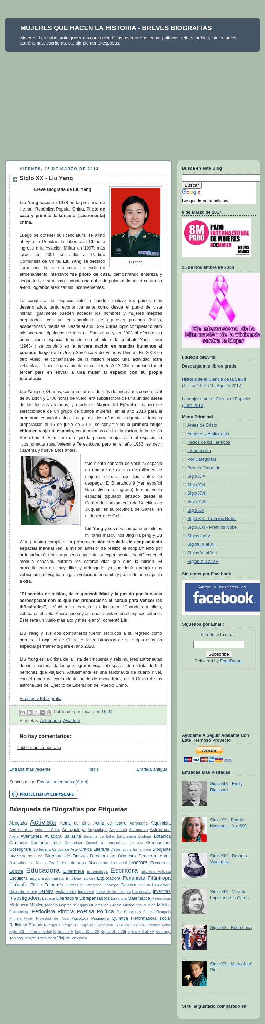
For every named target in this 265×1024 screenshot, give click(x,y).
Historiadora (65, 891)
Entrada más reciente (30, 769)
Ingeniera (86, 891)
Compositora (158, 842)
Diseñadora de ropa (67, 863)
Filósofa (18, 884)
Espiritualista (53, 878)
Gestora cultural (137, 884)
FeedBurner (231, 661)
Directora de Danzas (66, 856)
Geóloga (111, 885)
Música (149, 905)
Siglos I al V (63, 932)
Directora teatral (154, 856)
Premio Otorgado (157, 912)
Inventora (162, 891)
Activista (43, 822)
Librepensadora (94, 898)
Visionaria (79, 938)
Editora (16, 871)
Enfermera (73, 871)
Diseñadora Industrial (107, 863)
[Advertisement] (132, 103)
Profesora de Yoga (52, 918)
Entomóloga (97, 871)
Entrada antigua (152, 769)
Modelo (51, 905)
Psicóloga (79, 918)
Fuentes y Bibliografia (40, 698)
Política (105, 911)
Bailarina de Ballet (99, 836)
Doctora (138, 862)
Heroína (46, 891)
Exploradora (108, 878)
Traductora (46, 938)
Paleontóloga (19, 912)
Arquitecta (118, 830)
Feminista (133, 878)
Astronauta (50, 720)
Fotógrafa (54, 884)
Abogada (18, 823)
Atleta (13, 836)
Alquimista (161, 823)
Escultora (18, 878)
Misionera (18, 905)
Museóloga (132, 905)
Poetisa (85, 911)
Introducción (141, 892)
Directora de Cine (25, 856)
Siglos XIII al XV (140, 932)
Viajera (63, 938)
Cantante (18, 842)
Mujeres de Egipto (73, 905)
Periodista (43, 911)
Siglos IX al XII (87, 932)
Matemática (139, 898)
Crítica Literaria (94, 849)
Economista (160, 863)
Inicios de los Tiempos (113, 892)
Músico (164, 905)
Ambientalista (21, 830)
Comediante (95, 843)
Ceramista (73, 843)
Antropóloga (74, 829)
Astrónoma (160, 829)
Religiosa (18, 925)
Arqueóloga (98, 830)
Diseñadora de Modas (27, 863)
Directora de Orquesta (113, 856)
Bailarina (72, 836)
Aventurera (31, 836)
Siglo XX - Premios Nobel (150, 925)
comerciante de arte (125, 843)
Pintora (66, 911)
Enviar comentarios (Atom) (62, 782)
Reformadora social (151, 918)
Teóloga (16, 938)
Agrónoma (139, 823)
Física (36, 884)
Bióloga (144, 836)
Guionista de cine (23, 892)
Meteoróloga (161, 898)
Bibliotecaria (126, 836)
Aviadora (71, 720)
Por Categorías (129, 912)
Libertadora (67, 898)
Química (120, 918)
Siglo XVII (88, 925)
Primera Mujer (21, 918)
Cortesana (42, 849)
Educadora (43, 870)
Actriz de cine (75, 823)
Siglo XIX (56, 925)
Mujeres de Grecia (105, 905)
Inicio (94, 769)
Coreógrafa (20, 849)
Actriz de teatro (109, 823)
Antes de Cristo (47, 830)
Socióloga (163, 932)
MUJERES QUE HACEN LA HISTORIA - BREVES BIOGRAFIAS (116, 27)
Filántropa (159, 878)
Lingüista (118, 898)
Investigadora (25, 898)
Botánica (162, 836)
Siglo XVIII (106, 925)
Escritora (124, 870)
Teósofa (30, 938)
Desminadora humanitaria (131, 849)
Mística (36, 905)
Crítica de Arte (65, 849)
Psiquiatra (100, 918)
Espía (35, 878)
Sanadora (38, 925)
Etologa (89, 878)
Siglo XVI (72, 925)
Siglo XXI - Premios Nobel (30, 932)
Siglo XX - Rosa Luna (231, 927)
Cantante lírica (45, 842)
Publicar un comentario (39, 747)
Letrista (48, 898)
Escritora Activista (156, 872)
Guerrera (163, 885)
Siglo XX (122, 925)
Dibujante (162, 849)
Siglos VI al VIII (113, 932)
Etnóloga (73, 878)
